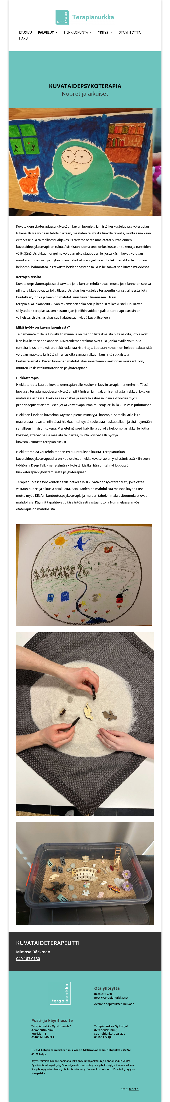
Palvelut (48, 32)
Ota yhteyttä (130, 32)
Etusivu (25, 32)
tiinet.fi (134, 1089)
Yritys (105, 32)
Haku (23, 38)
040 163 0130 (28, 958)
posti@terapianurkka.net (111, 997)
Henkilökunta (78, 32)
